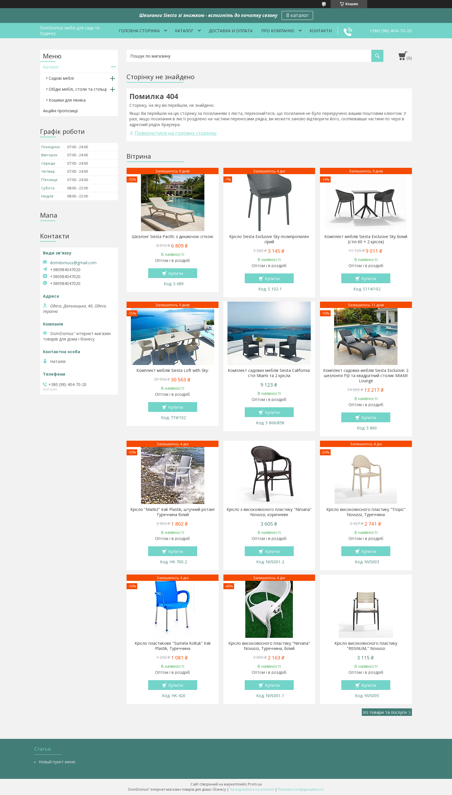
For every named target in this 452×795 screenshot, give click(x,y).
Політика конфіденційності (301, 789)
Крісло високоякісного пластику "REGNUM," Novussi (365, 646)
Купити (175, 273)
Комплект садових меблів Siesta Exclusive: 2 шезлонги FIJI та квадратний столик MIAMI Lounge (365, 375)
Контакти (321, 30)
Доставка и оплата (231, 30)
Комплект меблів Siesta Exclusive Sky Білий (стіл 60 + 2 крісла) (365, 239)
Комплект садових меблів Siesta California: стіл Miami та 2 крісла (269, 373)
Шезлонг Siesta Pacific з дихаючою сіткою (172, 236)
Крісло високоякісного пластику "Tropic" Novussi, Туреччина (366, 512)
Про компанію (277, 30)
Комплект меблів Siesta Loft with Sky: (172, 370)
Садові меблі (61, 78)
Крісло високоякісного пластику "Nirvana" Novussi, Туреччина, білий (269, 646)
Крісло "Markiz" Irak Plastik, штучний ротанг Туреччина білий (172, 512)
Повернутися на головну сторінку (176, 133)
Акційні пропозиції (60, 110)
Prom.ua (255, 784)
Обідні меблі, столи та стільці (78, 89)
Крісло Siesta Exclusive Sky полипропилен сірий (269, 239)
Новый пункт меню (57, 761)
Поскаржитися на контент (252, 789)
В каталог (297, 15)
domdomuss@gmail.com (73, 262)
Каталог (184, 30)
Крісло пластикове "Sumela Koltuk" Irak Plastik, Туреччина (173, 646)
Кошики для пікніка (67, 100)
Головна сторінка (139, 30)
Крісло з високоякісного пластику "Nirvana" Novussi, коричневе (269, 512)
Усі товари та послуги (385, 712)
